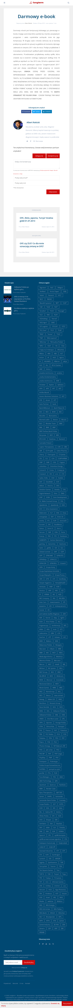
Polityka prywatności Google (46, 170)
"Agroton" (42, 288)
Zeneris (42, 928)
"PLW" (60, 330)
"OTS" (63, 326)
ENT (52, 517)
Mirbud (42, 668)
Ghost (66, 995)
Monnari (49, 680)
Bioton (55, 420)
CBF (40, 451)
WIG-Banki (43, 913)
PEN (50, 738)
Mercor (42, 664)
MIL (64, 664)
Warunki (15, 983)
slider (48, 827)
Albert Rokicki (28, 23)
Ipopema (42, 606)
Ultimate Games (58, 882)
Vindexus (48, 894)
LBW (52, 633)
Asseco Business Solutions (48, 396)
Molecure (60, 676)
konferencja (56, 625)
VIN (40, 894)
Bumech (62, 439)
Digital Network (44, 493)
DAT (40, 482)
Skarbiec (59, 824)
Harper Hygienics (45, 583)
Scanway (62, 800)
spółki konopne (59, 835)
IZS (49, 610)
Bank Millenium (44, 408)
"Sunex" (50, 334)
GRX (40, 579)
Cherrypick (51, 455)
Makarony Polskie (45, 645)
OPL (63, 719)
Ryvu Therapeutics (46, 793)
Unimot (57, 886)
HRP (49, 591)
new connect (58, 695)
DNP (41, 497)
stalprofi (42, 847)
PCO (58, 734)
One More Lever (53, 719)
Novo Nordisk (44, 707)
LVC (64, 637)
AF (48, 357)
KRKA (41, 629)
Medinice (59, 657)
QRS (56, 781)
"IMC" (48, 315)
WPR (41, 921)
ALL (47, 365)
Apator (51, 385)
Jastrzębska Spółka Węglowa (49, 614)
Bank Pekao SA (59, 408)
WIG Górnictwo (44, 909)
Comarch (42, 470)
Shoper (48, 820)
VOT (56, 894)
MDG (61, 653)
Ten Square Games (46, 870)
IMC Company (44, 598)
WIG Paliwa (58, 909)
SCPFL (61, 804)
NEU (40, 695)
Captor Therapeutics (46, 447)
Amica (48, 369)
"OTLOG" (55, 326)
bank (54, 404)
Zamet (61, 921)
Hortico (42, 591)
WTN (48, 921)
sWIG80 (57, 859)
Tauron (53, 866)
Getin (41, 548)
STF (57, 851)
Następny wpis (36, 235)
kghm (62, 618)
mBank (52, 649)
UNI (40, 886)
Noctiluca (42, 703)
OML (56, 715)
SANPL (49, 796)
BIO (60, 412)
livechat (42, 637)
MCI (47, 653)
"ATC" (60, 295)
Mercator (57, 660)
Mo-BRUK (42, 676)
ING (54, 598)
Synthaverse (52, 862)
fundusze (63, 536)
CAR (59, 447)
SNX (47, 831)
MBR (41, 653)
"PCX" (52, 330)
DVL (62, 501)
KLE (59, 622)
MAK (56, 641)
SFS (53, 816)
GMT (55, 552)
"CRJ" (41, 307)
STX (40, 855)
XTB (54, 921)
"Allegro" (60, 288)
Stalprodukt (63, 843)
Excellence (58, 524)
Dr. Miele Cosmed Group (48, 501)
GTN (47, 579)
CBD (65, 447)
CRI (50, 474)
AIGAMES (47, 361)
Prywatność (7, 983)
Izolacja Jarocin (60, 606)
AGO (54, 357)
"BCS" (41, 299)
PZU (54, 777)
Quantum (42, 785)
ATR (40, 400)
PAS (40, 730)
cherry (41, 455)
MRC (61, 688)
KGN (41, 622)
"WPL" (41, 346)
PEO (56, 738)
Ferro (59, 528)
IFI (40, 594)
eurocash (63, 521)
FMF (49, 532)
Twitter (36, 111)
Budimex (52, 439)
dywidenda (43, 505)
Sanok (41, 796)
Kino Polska (50, 622)
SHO (40, 820)
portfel (41, 773)
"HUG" (52, 311)
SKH (40, 827)
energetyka (43, 517)
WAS (61, 897)
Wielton (59, 901)
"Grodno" (42, 311)
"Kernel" (54, 319)
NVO (61, 707)
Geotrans (62, 544)
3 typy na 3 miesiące (46, 350)
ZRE (62, 928)
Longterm (13, 995)
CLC (46, 458)
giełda (49, 548)
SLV (54, 827)
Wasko (41, 901)
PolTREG (42, 769)
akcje (65, 361)
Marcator (42, 649)
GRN (41, 567)
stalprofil (52, 847)
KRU (48, 629)
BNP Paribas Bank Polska (48, 431)
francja (41, 536)
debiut (41, 486)
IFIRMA (46, 594)
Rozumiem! (67, 1004)
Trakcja (48, 878)
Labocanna (43, 633)
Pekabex (42, 738)
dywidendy (54, 505)
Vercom (42, 890)
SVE (50, 859)
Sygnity (41, 862)
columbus (42, 466)
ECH (40, 509)
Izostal (41, 610)
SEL (40, 812)
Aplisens (60, 385)
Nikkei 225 (51, 699)
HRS (56, 591)
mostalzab (60, 680)
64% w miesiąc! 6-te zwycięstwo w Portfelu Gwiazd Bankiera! (22, 299)
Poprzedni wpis (36, 210)
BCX (40, 412)
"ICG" (41, 315)
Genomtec (52, 544)
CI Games (62, 455)
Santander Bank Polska (47, 800)
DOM (48, 497)
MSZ (40, 692)
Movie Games (44, 688)
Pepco (41, 742)
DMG (62, 493)
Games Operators (56, 540)
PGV (55, 742)
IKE (54, 594)
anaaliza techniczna (46, 373)
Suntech (42, 859)
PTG (49, 773)
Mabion (49, 641)
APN (40, 389)
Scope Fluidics (44, 804)
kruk (54, 629)
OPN (41, 723)
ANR (57, 381)
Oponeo (49, 723)
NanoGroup (50, 692)
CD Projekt (49, 451)
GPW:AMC (49, 556)
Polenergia (54, 761)
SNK (40, 831)
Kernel (48, 618)
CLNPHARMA (62, 458)
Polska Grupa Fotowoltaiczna (49, 765)
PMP (50, 758)
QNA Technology (45, 781)
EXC (49, 524)
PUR (55, 773)
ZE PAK (56, 925)
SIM (56, 820)
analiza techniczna (46, 381)
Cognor (62, 462)
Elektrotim (43, 513)
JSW (64, 614)
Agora (61, 357)
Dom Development (60, 497)
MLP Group (43, 672)
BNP (54, 427)
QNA (61, 777)
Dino (55, 493)
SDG (47, 808)
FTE (55, 536)
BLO (40, 423)
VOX (40, 897)
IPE (64, 602)
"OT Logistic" (43, 326)
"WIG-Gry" (42, 342)
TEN (60, 866)
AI (40, 361)
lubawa (57, 637)
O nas (21, 983)
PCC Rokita (49, 734)
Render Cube (51, 789)
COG (54, 462)
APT (53, 389)
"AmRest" (42, 291)
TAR (61, 862)
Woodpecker (50, 917)
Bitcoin (63, 420)
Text (58, 870)
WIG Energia (50, 905)
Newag (41, 699)
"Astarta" (51, 295)
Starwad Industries (46, 851)
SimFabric (42, 824)
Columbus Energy (56, 466)
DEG (57, 486)
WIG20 (52, 913)
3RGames (60, 350)
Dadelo (60, 478)
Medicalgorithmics (46, 657)
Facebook (26, 111)
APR (47, 389)
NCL (59, 692)
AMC (41, 369)
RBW (41, 789)
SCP (54, 804)
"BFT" (57, 303)
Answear (42, 385)
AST (63, 396)
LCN (58, 633)
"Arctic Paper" (54, 291)
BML (40, 427)
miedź (57, 664)
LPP (49, 637)
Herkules (42, 587)
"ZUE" (49, 346)
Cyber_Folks (43, 478)
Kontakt (27, 983)
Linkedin (47, 111)
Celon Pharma (62, 451)
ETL (48, 521)
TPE (40, 878)
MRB (54, 688)
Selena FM (49, 812)
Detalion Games (45, 490)
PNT (57, 758)
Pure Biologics (44, 777)
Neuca (48, 695)
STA (65, 839)
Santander (59, 796)
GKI (56, 548)
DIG (64, 490)
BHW (54, 412)
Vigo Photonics (60, 890)
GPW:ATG (60, 556)
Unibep (48, 886)
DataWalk (49, 482)
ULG (46, 882)
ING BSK (62, 598)
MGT (49, 664)
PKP (49, 754)
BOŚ (51, 435)
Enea (64, 513)
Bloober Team (51, 423)
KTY (61, 629)
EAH (63, 505)
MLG (61, 668)
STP (63, 851)
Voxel (48, 897)
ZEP (49, 928)
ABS (55, 354)
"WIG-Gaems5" (52, 338)
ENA (57, 513)
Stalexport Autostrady (47, 843)
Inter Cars (42, 602)
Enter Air (60, 517)
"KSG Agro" (43, 322)
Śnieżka (62, 827)
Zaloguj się (39, 156)
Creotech (42, 474)
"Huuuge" (61, 311)
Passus (48, 730)
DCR (57, 482)
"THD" (58, 334)
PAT (55, 730)
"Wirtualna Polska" (56, 342)
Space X (42, 835)
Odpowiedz (53, 192)
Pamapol (61, 726)
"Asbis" (41, 295)
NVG (54, 707)
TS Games (57, 878)
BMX (47, 427)
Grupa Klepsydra (45, 575)
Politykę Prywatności (18, 971)
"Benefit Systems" (45, 303)
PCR (64, 734)
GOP (62, 552)
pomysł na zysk (54, 769)
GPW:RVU (53, 563)
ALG (40, 365)
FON (56, 532)
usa (64, 886)
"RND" (41, 334)
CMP (41, 462)
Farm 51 (50, 528)
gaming (42, 544)
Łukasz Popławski (21, 292)
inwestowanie (55, 602)
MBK (59, 649)
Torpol (56, 874)
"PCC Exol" (43, 330)
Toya (64, 874)
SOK (53, 831)
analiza (59, 373)
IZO (50, 606)
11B (56, 346)
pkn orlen (49, 750)
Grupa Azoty (50, 567)
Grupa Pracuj (59, 575)
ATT (55, 400)
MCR (54, 653)
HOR (57, 587)
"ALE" (52, 288)
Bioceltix (42, 416)
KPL (65, 625)
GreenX (63, 563)
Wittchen (61, 913)
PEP (63, 738)
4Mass (41, 354)
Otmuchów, (50, 726)
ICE (62, 591)
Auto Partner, (44, 404)
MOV (57, 684)
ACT (61, 354)
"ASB (64, 291)
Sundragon (56, 855)
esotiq (41, 521)
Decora (50, 486)
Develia (57, 490)
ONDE (41, 719)
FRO (49, 536)
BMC (61, 423)
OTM (41, 726)
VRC (54, 897)
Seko (60, 808)
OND (63, 715)
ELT (51, 513)
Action (41, 357)
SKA (51, 824)
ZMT (55, 928)
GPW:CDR (42, 563)
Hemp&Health (60, 583)
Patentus (63, 730)
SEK (54, 808)
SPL (49, 835)
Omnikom (52, 995)
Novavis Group (55, 703)
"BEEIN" (49, 299)
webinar (50, 901)
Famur (41, 528)
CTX (63, 474)
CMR (47, 462)
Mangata (58, 645)
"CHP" (65, 303)
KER (40, 618)
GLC (62, 548)
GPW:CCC (53, 559)
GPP (40, 556)
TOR (49, 874)
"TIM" (41, 338)
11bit (62, 346)
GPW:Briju (43, 559)
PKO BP (42, 754)
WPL (60, 917)
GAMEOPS (43, 540)
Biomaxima (53, 416)
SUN (47, 855)
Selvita (58, 812)
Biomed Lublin (44, 420)
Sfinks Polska (44, 816)
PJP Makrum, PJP (59, 746)
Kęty (55, 618)
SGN (59, 816)
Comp (51, 470)
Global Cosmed (44, 552)
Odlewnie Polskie (45, 715)
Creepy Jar (61, 470)
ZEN (63, 925)
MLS (52, 672)
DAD (53, 478)
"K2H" (56, 315)
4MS (48, 354)
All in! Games (56, 365)
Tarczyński (43, 866)
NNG (60, 699)
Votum (64, 894)
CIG (40, 458)
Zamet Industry (44, 925)
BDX (47, 412)
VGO (50, 890)
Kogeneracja (43, 625)
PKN (40, 750)
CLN (53, 458)
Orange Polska (60, 723)
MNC (59, 672)
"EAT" (56, 307)
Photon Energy (44, 746)
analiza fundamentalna (47, 377)
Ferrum (42, 532)
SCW (41, 808)
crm (56, 474)
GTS (53, 579)
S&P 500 (59, 793)
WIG (40, 905)
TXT (40, 882)
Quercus (53, 785)
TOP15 (41, 874)
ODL (48, 711)
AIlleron (57, 361)
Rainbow (62, 785)
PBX (40, 734)
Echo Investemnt (52, 509)
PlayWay (42, 758)
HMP (51, 587)
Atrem (48, 400)
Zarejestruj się (53, 156)
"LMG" (53, 322)
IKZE (59, 594)
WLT (40, 917)
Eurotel (42, 524)
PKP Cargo (58, 754)
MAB (41, 641)
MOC (51, 676)
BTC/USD (42, 439)
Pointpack (42, 761)
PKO (57, 750)
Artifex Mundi (44, 392)
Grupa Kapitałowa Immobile (49, 571)
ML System (52, 668)
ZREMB (41, 932)
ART (60, 389)
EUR (54, 521)
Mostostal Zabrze (45, 684)
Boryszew (42, 435)
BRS (57, 435)
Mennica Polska (44, 660)
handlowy (62, 579)
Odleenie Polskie (59, 711)
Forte (63, 532)
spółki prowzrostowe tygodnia (50, 839)
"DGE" (48, 307)
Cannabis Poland (45, 443)
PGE (48, 742)
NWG (41, 711)
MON (41, 680)
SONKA (61, 831)
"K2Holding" (43, 319)
